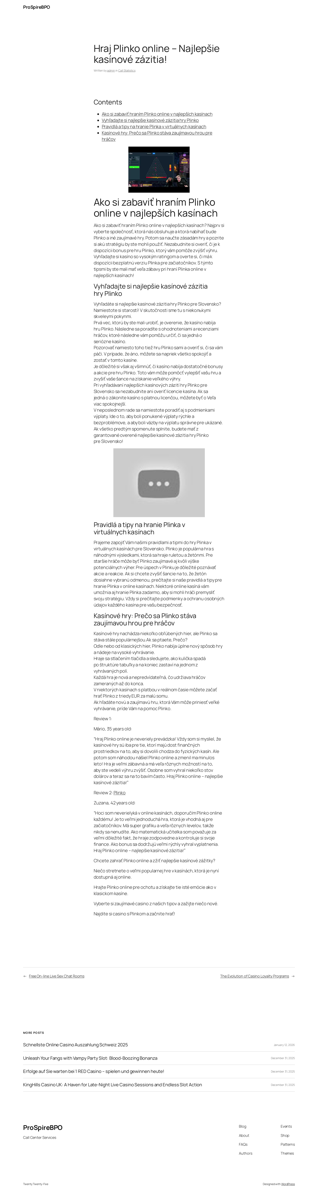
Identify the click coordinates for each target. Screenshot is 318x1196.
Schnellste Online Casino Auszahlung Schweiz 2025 (75, 1044)
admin (111, 70)
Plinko (120, 793)
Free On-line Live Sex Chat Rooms (56, 976)
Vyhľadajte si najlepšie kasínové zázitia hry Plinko (150, 120)
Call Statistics (126, 70)
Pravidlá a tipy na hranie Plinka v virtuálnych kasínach (154, 126)
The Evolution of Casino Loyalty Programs (254, 976)
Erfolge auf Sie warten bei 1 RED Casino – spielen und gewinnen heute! (93, 1071)
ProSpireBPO (36, 7)
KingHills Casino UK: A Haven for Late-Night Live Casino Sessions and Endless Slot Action (112, 1084)
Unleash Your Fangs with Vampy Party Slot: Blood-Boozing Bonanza (90, 1058)
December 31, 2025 (283, 1058)
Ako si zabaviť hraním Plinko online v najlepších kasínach (157, 114)
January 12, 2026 (284, 1045)
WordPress (288, 1184)
